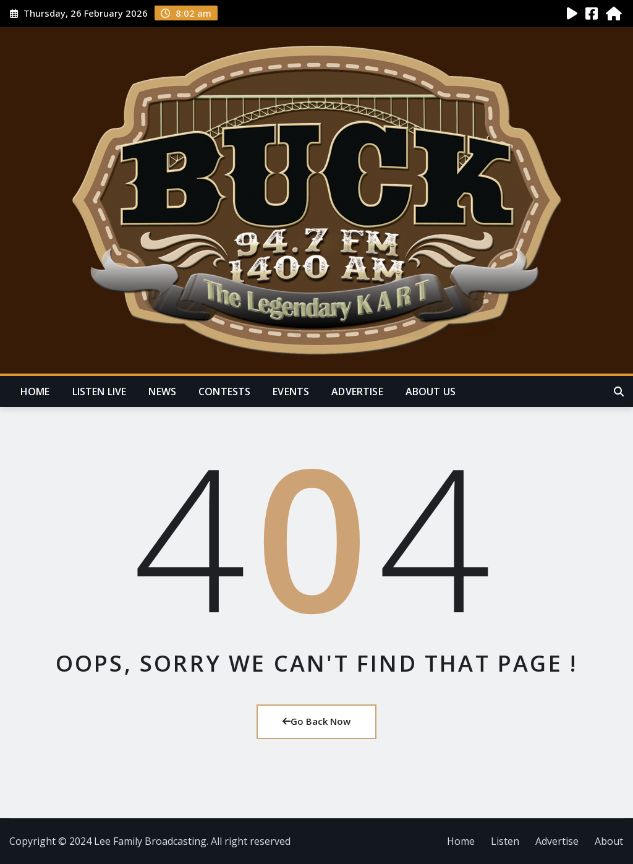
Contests (224, 391)
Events (291, 391)
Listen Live (99, 391)
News (162, 391)
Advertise (357, 391)
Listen (505, 841)
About (609, 841)
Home (35, 391)
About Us (431, 391)
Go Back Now (316, 721)
